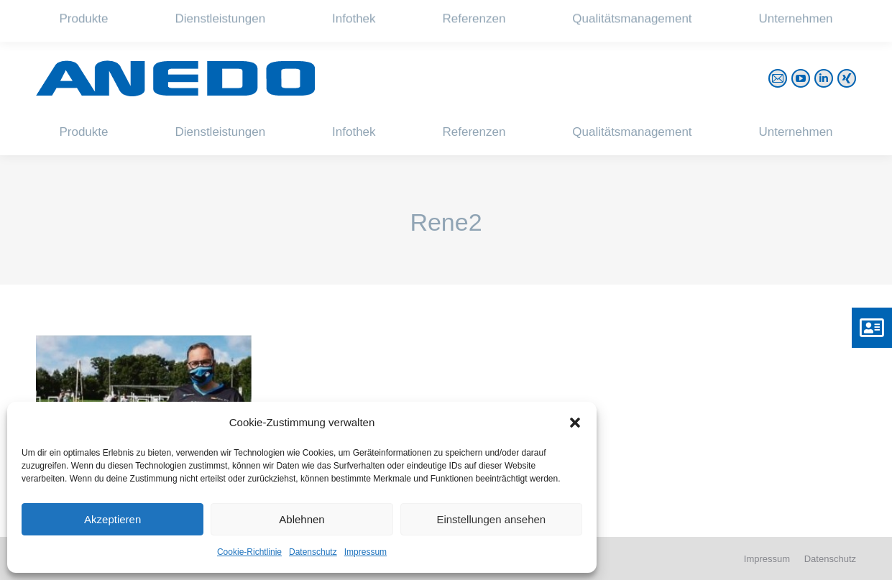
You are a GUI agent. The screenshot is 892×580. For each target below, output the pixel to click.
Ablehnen (301, 519)
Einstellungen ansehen (491, 519)
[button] (575, 422)
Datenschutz (313, 552)
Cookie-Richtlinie (249, 552)
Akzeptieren (112, 519)
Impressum (365, 552)
